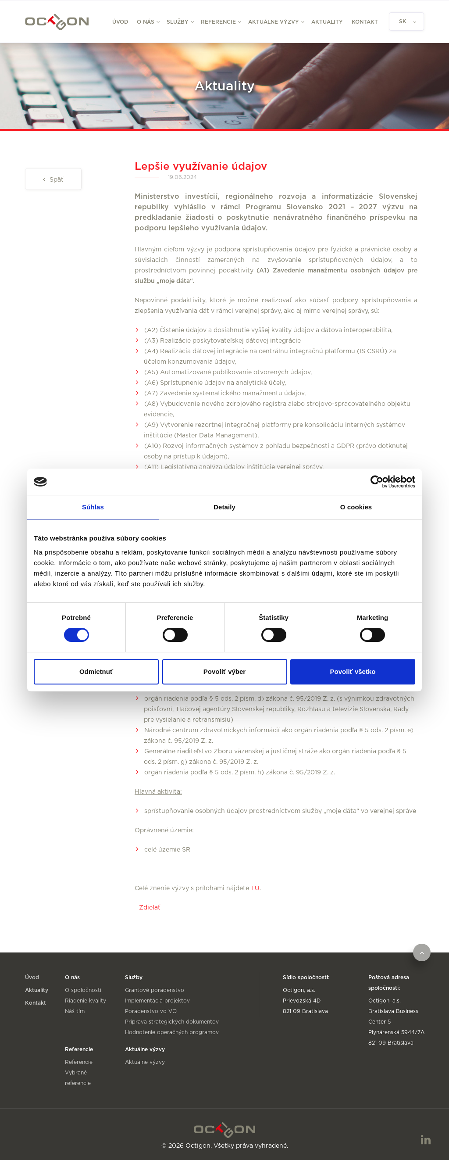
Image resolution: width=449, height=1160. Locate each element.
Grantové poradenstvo (154, 990)
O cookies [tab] (356, 507)
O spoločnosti (83, 990)
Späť (56, 180)
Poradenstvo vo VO (151, 1011)
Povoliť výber (224, 671)
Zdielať (149, 908)
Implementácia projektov (157, 1000)
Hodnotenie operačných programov (172, 1032)
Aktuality (327, 22)
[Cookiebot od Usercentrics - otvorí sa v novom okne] (377, 481)
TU (255, 888)
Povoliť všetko (353, 671)
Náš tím (75, 1011)
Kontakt (365, 22)
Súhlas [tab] (93, 507)
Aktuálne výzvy (145, 1062)
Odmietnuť (96, 671)
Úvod (120, 22)
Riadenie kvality (85, 1000)
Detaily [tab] (224, 507)
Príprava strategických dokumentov (172, 1021)
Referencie (79, 1062)
